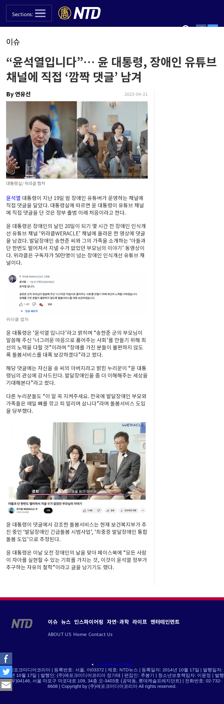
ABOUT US (59, 634)
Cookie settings (115, 664)
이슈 (13, 41)
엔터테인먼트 (165, 621)
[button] (29, 13)
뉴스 (66, 621)
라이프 (139, 621)
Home (80, 634)
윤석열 (13, 198)
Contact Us (101, 634)
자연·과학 (118, 621)
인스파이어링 (88, 621)
